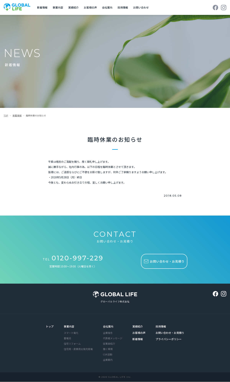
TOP (6, 115)
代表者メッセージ (112, 338)
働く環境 (108, 349)
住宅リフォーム (72, 344)
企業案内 (108, 360)
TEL (74, 259)
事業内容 (59, 7)
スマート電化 (71, 333)
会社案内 (108, 7)
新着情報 (43, 7)
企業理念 (108, 333)
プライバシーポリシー (169, 339)
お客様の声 (91, 7)
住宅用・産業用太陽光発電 (78, 349)
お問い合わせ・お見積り (170, 333)
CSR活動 (107, 355)
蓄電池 (67, 338)
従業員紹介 (109, 344)
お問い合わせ (142, 7)
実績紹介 (74, 7)
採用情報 (124, 7)
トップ (50, 327)
